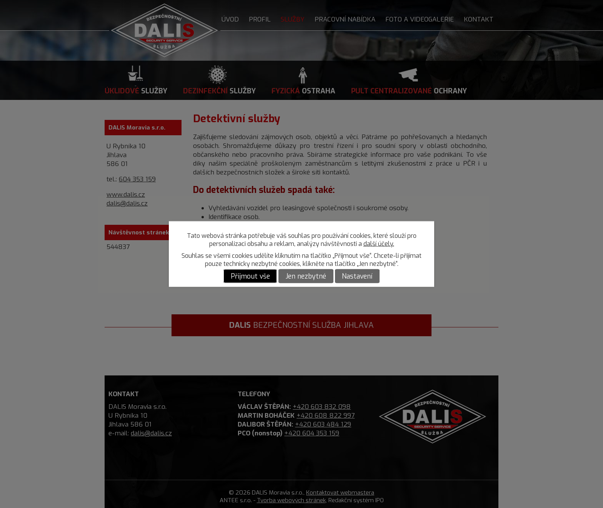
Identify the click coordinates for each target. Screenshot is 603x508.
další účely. (378, 244)
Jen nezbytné (306, 276)
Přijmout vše (250, 276)
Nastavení (357, 276)
